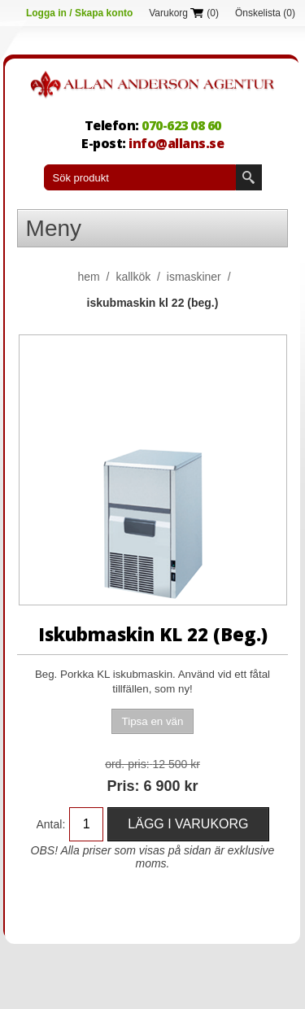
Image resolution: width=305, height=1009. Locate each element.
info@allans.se (176, 143)
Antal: (51, 824)
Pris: (123, 786)
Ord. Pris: (127, 764)
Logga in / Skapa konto (79, 13)
